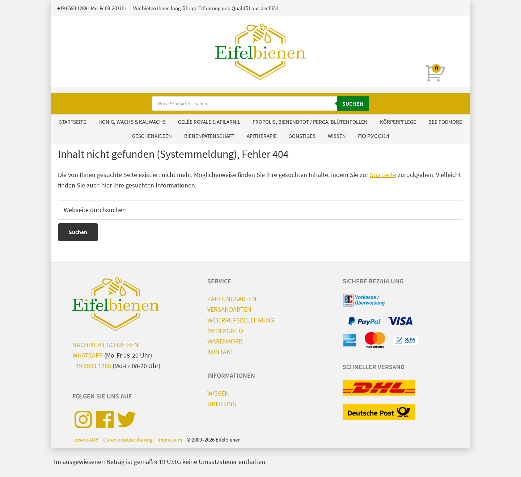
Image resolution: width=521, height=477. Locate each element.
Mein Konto (225, 330)
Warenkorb (225, 341)
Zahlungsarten (232, 299)
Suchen (353, 103)
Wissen (218, 393)
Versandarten (229, 309)
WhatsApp (87, 355)
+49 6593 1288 (72, 8)
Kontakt (220, 351)
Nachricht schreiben (105, 345)
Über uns (221, 404)
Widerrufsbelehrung (240, 320)
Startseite (383, 174)
